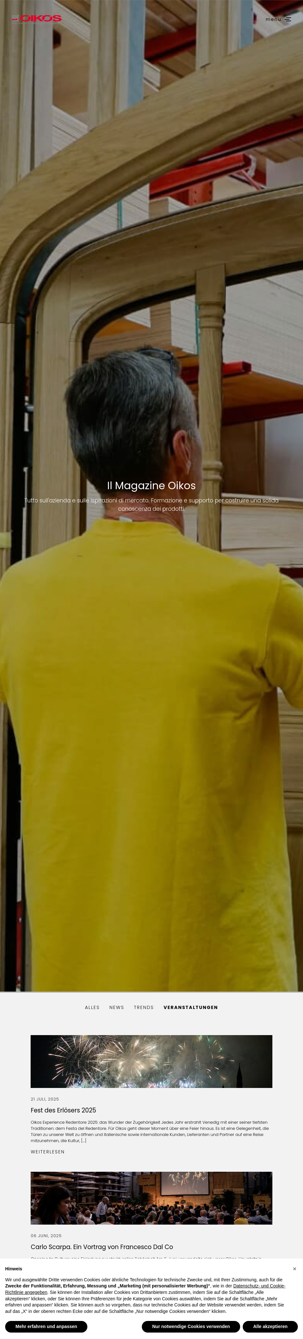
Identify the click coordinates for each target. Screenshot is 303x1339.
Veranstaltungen (190, 1007)
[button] (294, 1269)
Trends (144, 1007)
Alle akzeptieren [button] (270, 1326)
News (116, 1007)
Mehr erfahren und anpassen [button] (46, 1326)
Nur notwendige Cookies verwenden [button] (191, 1326)
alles (92, 1007)
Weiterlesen (48, 1152)
